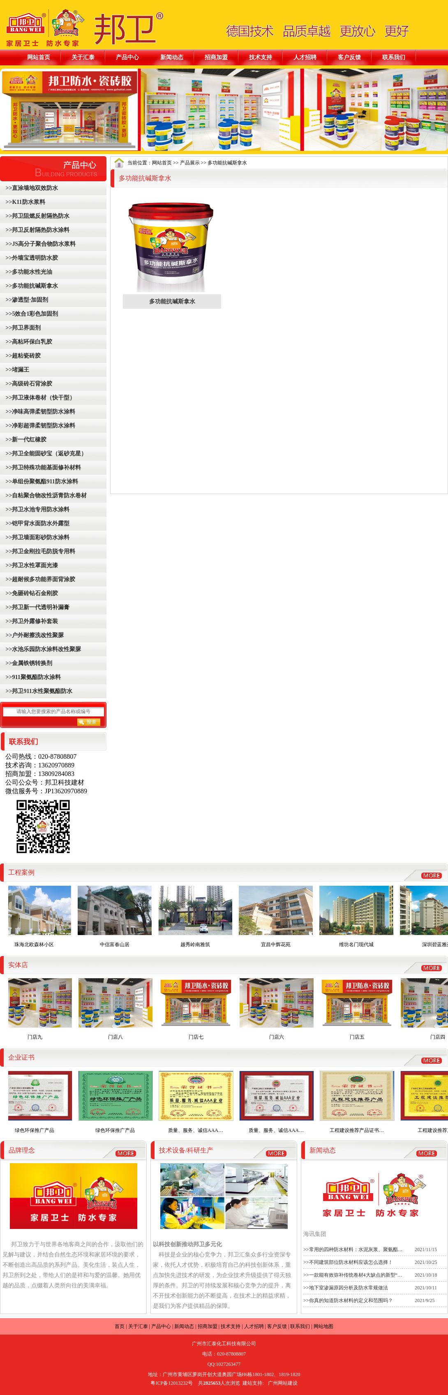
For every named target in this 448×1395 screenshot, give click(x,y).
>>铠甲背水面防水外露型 (36, 523)
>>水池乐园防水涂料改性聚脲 (42, 649)
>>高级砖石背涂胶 (28, 384)
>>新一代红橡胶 (25, 440)
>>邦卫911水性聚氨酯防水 (38, 691)
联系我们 (393, 57)
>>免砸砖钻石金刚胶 (31, 593)
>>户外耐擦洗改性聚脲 (34, 635)
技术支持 (260, 57)
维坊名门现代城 (359, 916)
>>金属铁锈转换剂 (28, 663)
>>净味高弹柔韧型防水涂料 (39, 412)
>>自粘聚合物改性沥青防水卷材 (45, 495)
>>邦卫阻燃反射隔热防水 (36, 216)
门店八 (118, 1009)
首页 (120, 1326)
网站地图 (323, 1326)
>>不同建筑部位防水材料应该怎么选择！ (348, 1262)
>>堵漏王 (16, 370)
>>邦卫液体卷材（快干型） (39, 398)
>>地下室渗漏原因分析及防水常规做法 (345, 1288)
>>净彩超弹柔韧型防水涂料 (39, 426)
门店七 (199, 1009)
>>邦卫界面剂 (22, 328)
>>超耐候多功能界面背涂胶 (39, 579)
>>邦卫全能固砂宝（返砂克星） (45, 453)
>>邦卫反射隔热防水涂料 (36, 230)
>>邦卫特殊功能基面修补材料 (42, 467)
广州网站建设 (283, 1383)
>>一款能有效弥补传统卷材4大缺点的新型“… (352, 1275)
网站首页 (38, 57)
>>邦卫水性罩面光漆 (31, 565)
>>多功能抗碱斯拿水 (31, 286)
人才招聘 (304, 57)
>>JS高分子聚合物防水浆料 (40, 244)
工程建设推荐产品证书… (360, 1102)
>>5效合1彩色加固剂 (31, 314)
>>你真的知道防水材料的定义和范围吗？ (348, 1300)
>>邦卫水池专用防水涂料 (36, 509)
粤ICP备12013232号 (171, 1383)
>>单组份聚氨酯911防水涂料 (41, 481)
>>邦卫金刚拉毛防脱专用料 (39, 551)
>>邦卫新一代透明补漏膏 (36, 607)
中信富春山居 (117, 916)
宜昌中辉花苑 (278, 916)
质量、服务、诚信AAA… (199, 1102)
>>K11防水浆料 (24, 202)
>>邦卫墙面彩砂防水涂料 (36, 537)
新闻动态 (171, 57)
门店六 (279, 1009)
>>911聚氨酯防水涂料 (32, 677)
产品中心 (127, 57)
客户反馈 (349, 57)
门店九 (37, 1009)
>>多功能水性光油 (28, 272)
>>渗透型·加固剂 (26, 300)
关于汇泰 (83, 57)
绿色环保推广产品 (37, 1102)
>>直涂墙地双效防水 (31, 188)
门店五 (360, 1009)
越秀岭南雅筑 (198, 916)
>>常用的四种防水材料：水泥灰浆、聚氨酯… (353, 1249)
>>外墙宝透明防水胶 (31, 258)
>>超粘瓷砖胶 (22, 356)
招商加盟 (216, 57)
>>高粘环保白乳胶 (28, 342)
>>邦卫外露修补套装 (31, 621)
